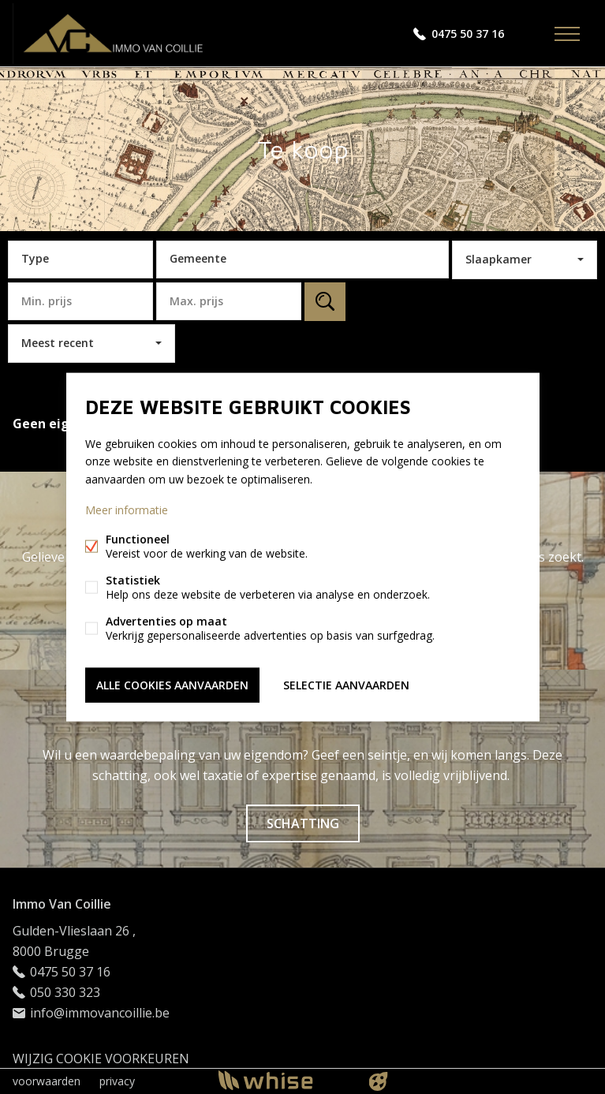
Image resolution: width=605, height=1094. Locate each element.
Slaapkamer (498, 259)
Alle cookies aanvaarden (172, 684)
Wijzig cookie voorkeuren (101, 1058)
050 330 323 (65, 992)
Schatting (303, 823)
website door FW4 (377, 1081)
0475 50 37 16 (467, 33)
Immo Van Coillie (62, 904)
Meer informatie (126, 509)
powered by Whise (283, 1080)
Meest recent (57, 342)
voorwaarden (46, 1080)
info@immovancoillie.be (100, 1012)
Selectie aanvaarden (346, 684)
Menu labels (567, 34)
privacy (117, 1080)
